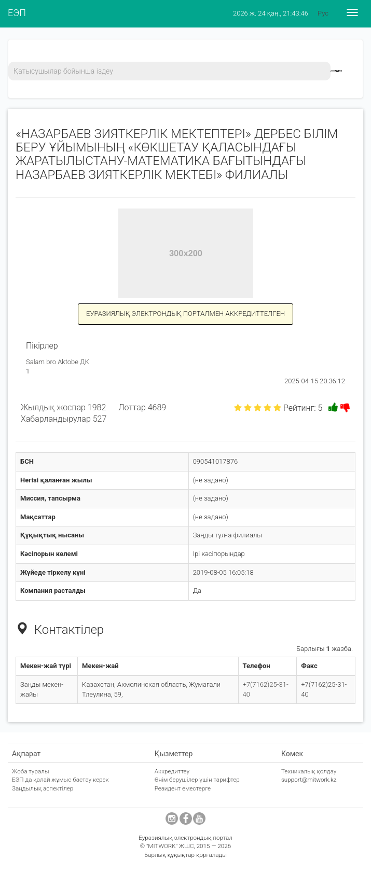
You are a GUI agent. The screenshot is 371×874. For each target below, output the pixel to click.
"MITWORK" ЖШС (170, 846)
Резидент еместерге (183, 788)
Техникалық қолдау (308, 771)
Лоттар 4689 (142, 407)
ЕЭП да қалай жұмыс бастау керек (60, 779)
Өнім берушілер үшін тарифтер (197, 779)
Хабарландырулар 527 (63, 419)
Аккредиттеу (172, 771)
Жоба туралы (30, 771)
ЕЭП (17, 12)
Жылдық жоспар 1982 (63, 407)
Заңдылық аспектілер (42, 788)
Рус (323, 13)
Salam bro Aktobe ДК (57, 362)
